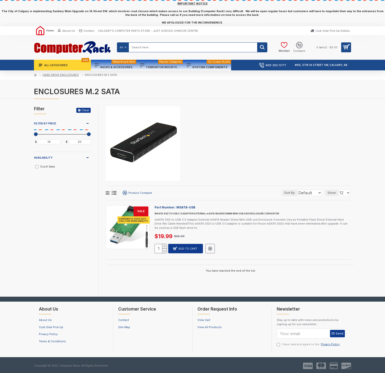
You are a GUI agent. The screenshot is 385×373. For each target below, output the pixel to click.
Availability (43, 157)
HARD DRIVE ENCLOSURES (61, 75)
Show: (333, 193)
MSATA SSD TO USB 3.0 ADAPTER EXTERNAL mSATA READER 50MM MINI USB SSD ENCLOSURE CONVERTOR (217, 213)
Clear (85, 110)
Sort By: (284, 193)
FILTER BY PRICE (45, 123)
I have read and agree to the (308, 344)
